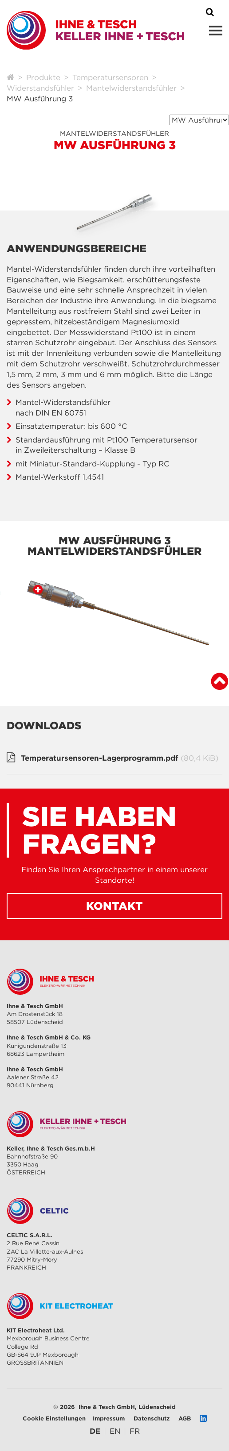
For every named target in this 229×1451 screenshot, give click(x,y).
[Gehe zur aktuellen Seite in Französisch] (135, 1431)
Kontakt (114, 905)
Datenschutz (152, 1418)
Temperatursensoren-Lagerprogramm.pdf (119, 758)
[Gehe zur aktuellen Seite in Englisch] (115, 1431)
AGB (184, 1418)
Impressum (109, 1418)
